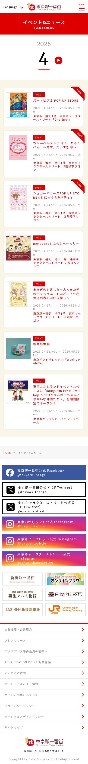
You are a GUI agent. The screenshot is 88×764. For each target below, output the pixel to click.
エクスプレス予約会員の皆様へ (26, 651)
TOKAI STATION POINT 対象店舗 (28, 662)
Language (10, 7)
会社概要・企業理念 (18, 629)
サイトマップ (14, 727)
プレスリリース (15, 640)
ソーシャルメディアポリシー (24, 716)
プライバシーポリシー (20, 706)
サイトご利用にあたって (21, 695)
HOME (7, 452)
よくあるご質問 (15, 673)
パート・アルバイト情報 (21, 684)
